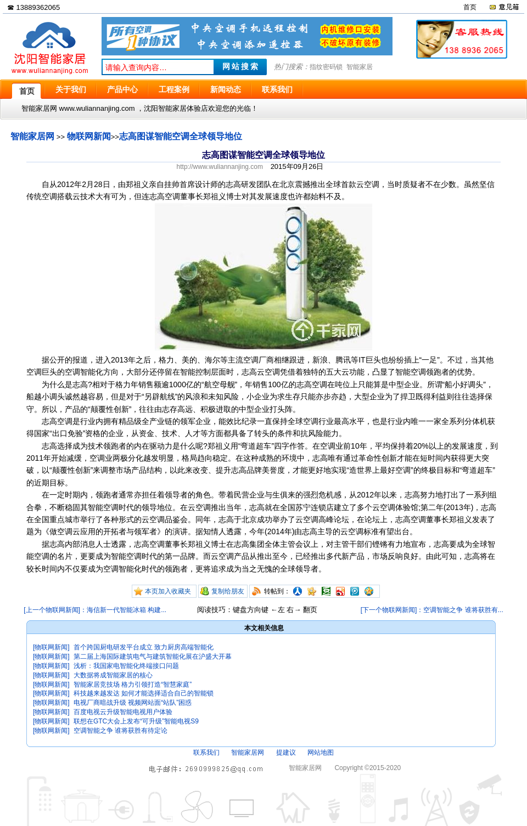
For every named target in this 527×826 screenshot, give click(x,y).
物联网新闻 (89, 136)
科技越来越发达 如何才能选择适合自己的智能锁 (144, 693)
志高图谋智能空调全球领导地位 (180, 136)
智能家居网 (32, 136)
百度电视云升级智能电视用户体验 (123, 712)
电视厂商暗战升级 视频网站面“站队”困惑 (133, 702)
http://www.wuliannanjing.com (220, 167)
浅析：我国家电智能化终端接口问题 (126, 666)
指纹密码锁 (326, 67)
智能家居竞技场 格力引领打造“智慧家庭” (133, 684)
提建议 (286, 752)
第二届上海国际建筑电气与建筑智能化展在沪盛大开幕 (153, 656)
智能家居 (359, 67)
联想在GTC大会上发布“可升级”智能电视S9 (136, 721)
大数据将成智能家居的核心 (113, 675)
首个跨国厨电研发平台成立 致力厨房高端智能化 (144, 647)
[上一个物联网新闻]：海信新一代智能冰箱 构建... (95, 610)
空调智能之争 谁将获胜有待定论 (120, 730)
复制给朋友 (227, 591)
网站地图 (320, 752)
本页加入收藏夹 (168, 591)
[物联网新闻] (51, 647)
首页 (469, 7)
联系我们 (206, 752)
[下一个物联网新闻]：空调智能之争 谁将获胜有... (432, 610)
